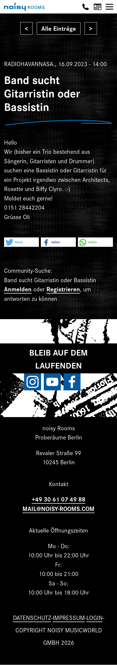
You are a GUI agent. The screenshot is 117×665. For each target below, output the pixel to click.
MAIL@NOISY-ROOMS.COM (58, 508)
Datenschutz (32, 617)
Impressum (69, 617)
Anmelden (18, 288)
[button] (21, 242)
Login (94, 617)
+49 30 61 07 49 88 (58, 499)
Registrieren (63, 288)
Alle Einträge (58, 28)
